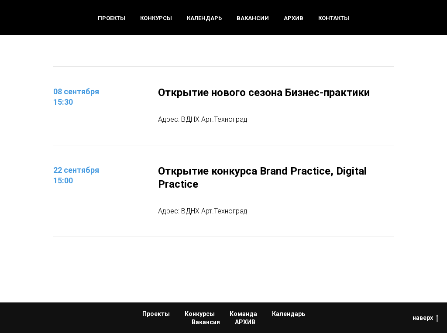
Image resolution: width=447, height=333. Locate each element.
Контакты (333, 18)
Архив (293, 18)
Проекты (111, 18)
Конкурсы (156, 18)
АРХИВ (245, 322)
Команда (243, 313)
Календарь (204, 18)
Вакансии (253, 18)
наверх (425, 318)
